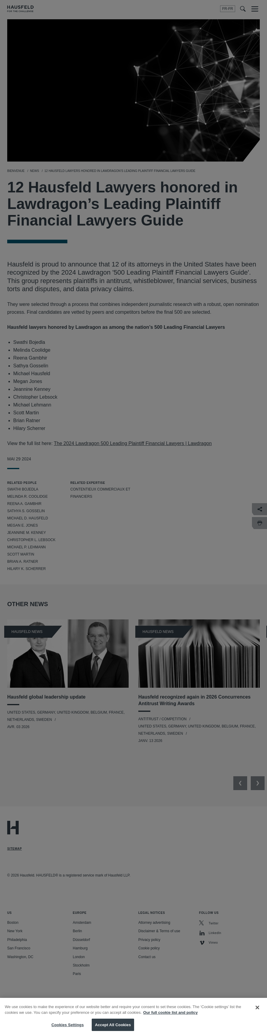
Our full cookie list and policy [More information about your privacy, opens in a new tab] (170, 1018)
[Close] (257, 1013)
